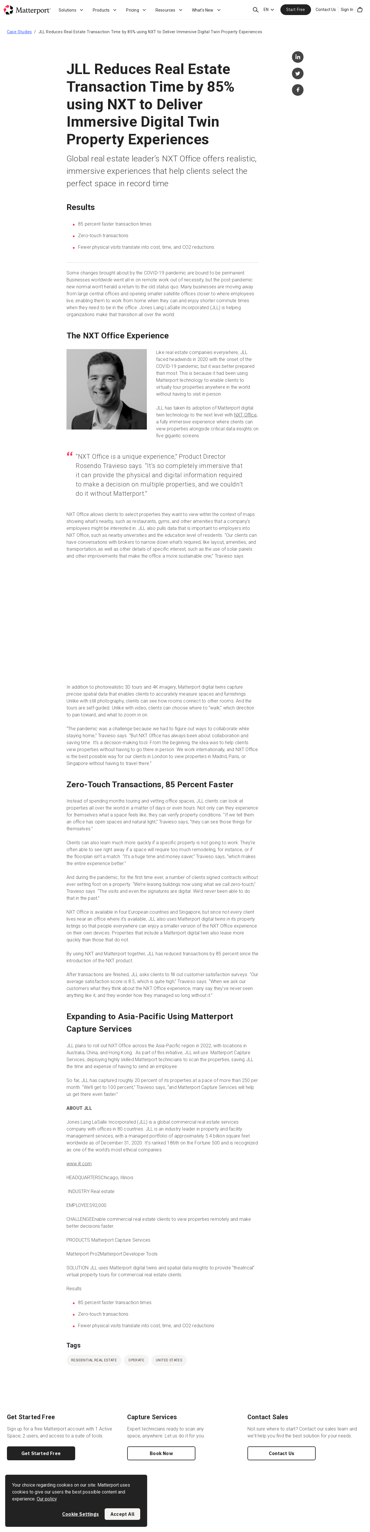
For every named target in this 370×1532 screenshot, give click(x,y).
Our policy (47, 1499)
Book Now (161, 1453)
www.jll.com (79, 1163)
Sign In (347, 9)
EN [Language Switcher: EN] (266, 9)
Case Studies (19, 32)
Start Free (295, 9)
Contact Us (326, 9)
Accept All (122, 1514)
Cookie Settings (80, 1514)
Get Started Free (41, 1453)
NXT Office (245, 415)
